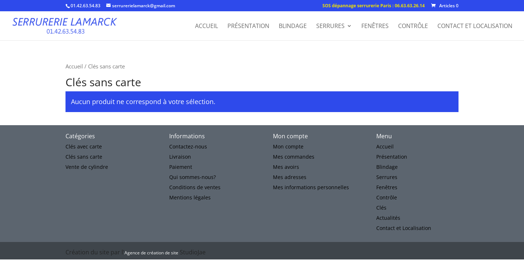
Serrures (330, 26)
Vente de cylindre (87, 166)
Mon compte (288, 146)
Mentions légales (190, 197)
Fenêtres (375, 26)
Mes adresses (289, 177)
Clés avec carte (84, 146)
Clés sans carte (84, 156)
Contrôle (413, 26)
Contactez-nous (188, 146)
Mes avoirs (286, 166)
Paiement (180, 166)
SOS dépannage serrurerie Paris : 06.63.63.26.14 (373, 6)
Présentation (248, 26)
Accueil (206, 26)
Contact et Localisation (474, 26)
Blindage (293, 26)
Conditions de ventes (195, 187)
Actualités (388, 217)
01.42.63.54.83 (85, 6)
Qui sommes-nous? (192, 177)
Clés (381, 207)
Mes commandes (293, 156)
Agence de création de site (151, 253)
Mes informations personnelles (311, 187)
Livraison (180, 156)
